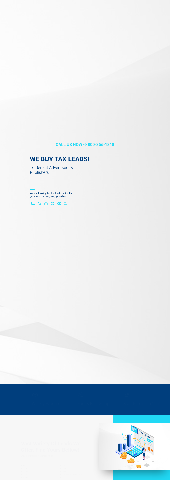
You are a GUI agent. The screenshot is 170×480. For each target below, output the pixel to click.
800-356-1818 (101, 144)
